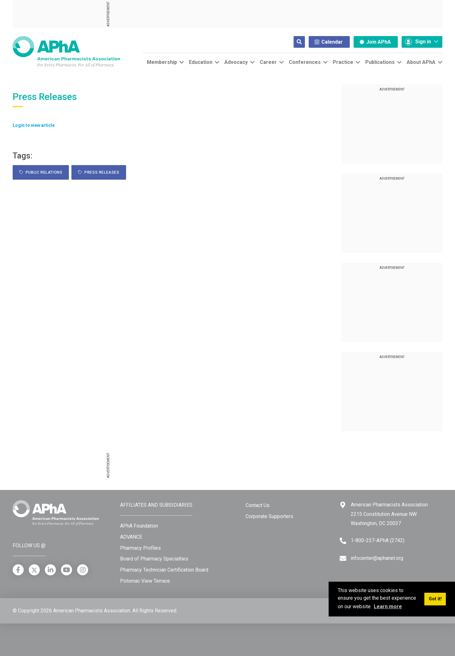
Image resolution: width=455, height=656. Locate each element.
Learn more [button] (388, 606)
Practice (343, 62)
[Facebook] (18, 569)
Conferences (305, 62)
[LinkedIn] (50, 569)
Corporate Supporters (269, 516)
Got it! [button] (435, 599)
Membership (162, 62)
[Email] (343, 558)
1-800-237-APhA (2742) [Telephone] (377, 540)
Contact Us (258, 505)
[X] (34, 569)
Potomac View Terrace (145, 581)
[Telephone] (343, 541)
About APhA (421, 62)
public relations (40, 172)
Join (375, 42)
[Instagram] (82, 569)
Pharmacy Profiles (140, 548)
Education (200, 62)
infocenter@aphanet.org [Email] (377, 558)
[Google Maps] (342, 505)
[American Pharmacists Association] (66, 51)
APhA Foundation (139, 526)
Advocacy (236, 62)
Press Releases (98, 172)
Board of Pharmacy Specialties (154, 559)
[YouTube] (66, 569)
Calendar (329, 42)
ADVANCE (131, 537)
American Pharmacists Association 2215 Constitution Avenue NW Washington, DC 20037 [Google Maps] (389, 514)
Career (268, 62)
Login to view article (34, 125)
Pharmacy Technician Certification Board (164, 570)
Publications (380, 62)
